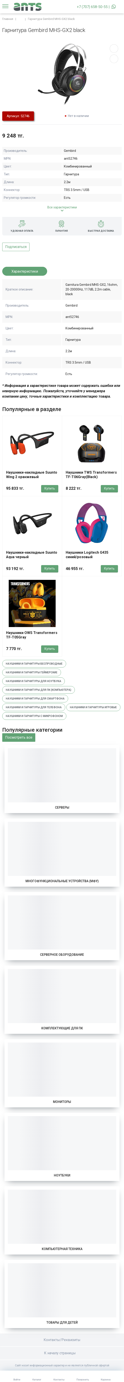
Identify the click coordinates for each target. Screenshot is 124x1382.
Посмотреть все (18, 737)
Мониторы (62, 1102)
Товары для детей (62, 1322)
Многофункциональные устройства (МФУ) (62, 881)
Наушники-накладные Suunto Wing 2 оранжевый (31, 474)
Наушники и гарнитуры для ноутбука (33, 681)
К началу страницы (62, 1353)
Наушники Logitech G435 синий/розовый (87, 554)
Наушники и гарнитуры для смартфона (35, 698)
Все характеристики (62, 207)
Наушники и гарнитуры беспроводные (34, 663)
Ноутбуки (62, 1175)
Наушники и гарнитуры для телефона (34, 707)
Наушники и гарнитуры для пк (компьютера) (38, 689)
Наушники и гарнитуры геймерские (31, 672)
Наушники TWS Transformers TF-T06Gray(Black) (91, 474)
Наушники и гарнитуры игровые (93, 707)
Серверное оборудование (62, 954)
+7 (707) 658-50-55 (92, 7)
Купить (49, 488)
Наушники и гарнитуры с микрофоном (34, 716)
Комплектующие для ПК (62, 1028)
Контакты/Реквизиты (62, 1340)
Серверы (62, 807)
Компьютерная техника (62, 1249)
